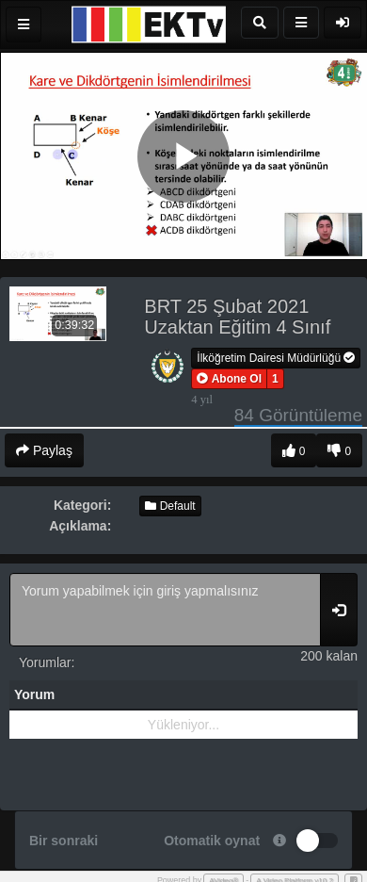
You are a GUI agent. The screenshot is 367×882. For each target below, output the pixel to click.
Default (170, 506)
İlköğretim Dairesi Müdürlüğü (276, 358)
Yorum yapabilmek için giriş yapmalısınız (165, 609)
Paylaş (44, 450)
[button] (229, 378)
